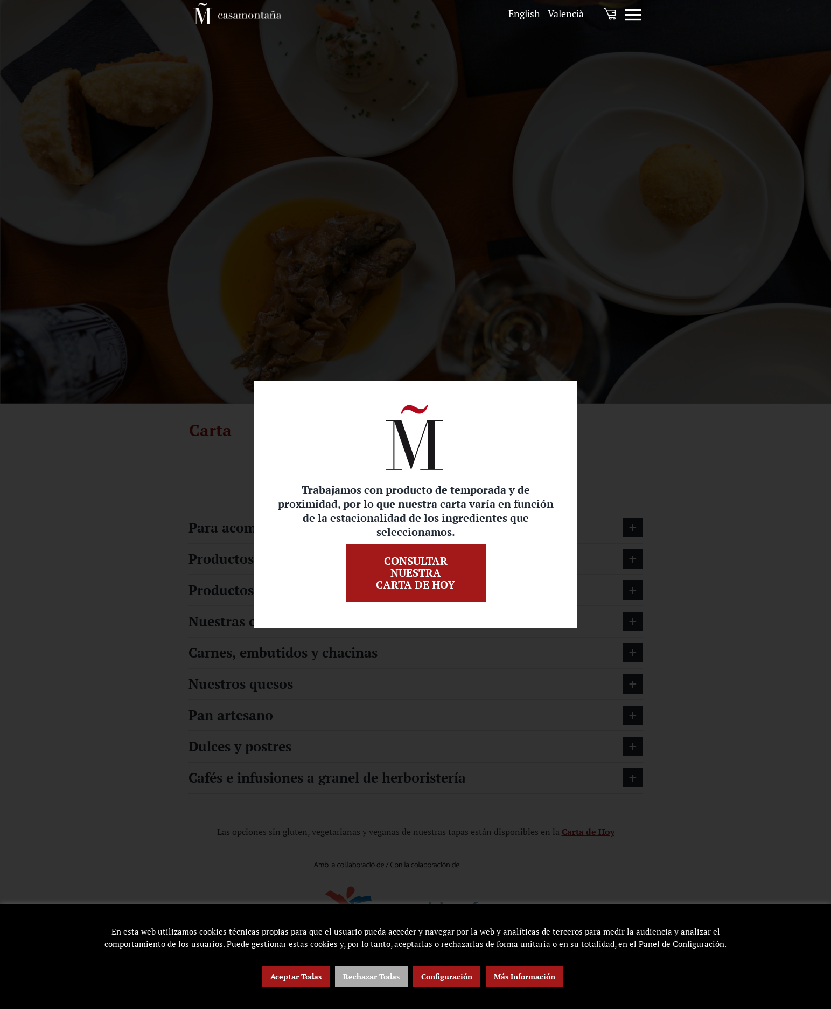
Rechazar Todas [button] (371, 976)
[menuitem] (524, 14)
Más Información (524, 976)
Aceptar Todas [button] (296, 976)
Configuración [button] (446, 976)
